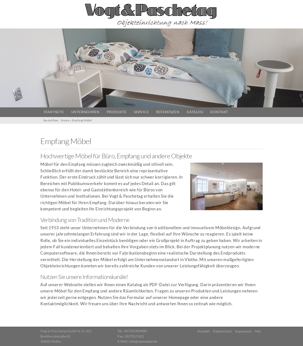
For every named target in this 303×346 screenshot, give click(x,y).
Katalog (195, 112)
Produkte (117, 112)
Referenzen (168, 112)
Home (65, 120)
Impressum (243, 331)
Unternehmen (85, 112)
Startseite (54, 112)
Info (258, 331)
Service (141, 112)
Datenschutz (222, 331)
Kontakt (219, 112)
